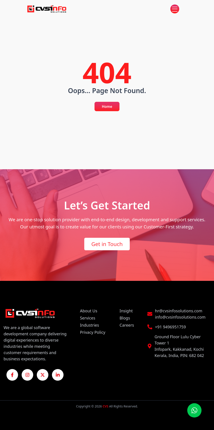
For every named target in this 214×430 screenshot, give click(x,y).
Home (107, 106)
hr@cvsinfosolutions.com (178, 310)
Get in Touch (107, 244)
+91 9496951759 (170, 327)
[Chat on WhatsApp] (194, 410)
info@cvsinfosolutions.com (180, 317)
